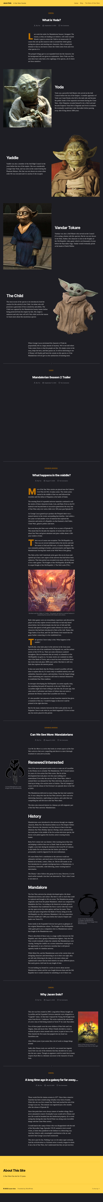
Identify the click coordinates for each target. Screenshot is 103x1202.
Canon (51, 371)
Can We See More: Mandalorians (51, 736)
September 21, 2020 (50, 26)
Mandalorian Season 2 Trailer (51, 377)
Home (76, 3)
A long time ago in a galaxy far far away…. (51, 1085)
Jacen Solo (8, 3)
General (51, 13)
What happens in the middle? (51, 476)
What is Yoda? (51, 20)
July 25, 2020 (50, 1094)
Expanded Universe (51, 470)
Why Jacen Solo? (51, 996)
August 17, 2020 (50, 482)
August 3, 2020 (50, 1002)
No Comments (65, 26)
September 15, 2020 (50, 384)
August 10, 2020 (50, 742)
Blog (81, 3)
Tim (38, 26)
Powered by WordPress (26, 1197)
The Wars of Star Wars (92, 3)
